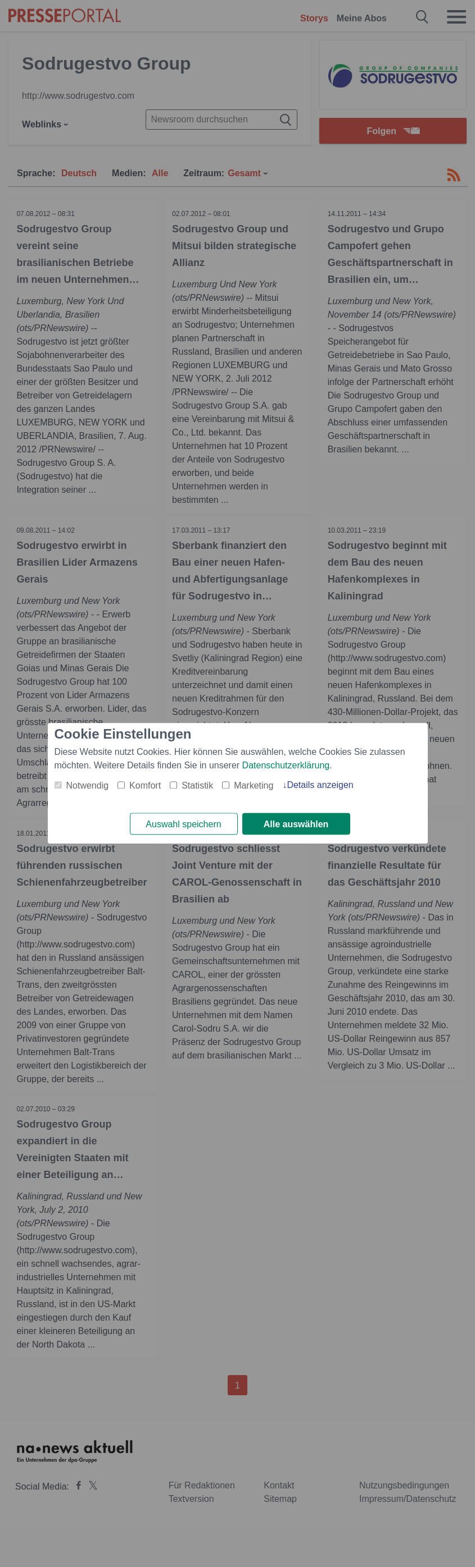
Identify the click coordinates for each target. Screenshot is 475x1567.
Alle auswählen (296, 824)
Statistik (197, 785)
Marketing (253, 785)
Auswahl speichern (183, 824)
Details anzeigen (320, 785)
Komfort (145, 785)
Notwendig (87, 785)
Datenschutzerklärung (286, 765)
